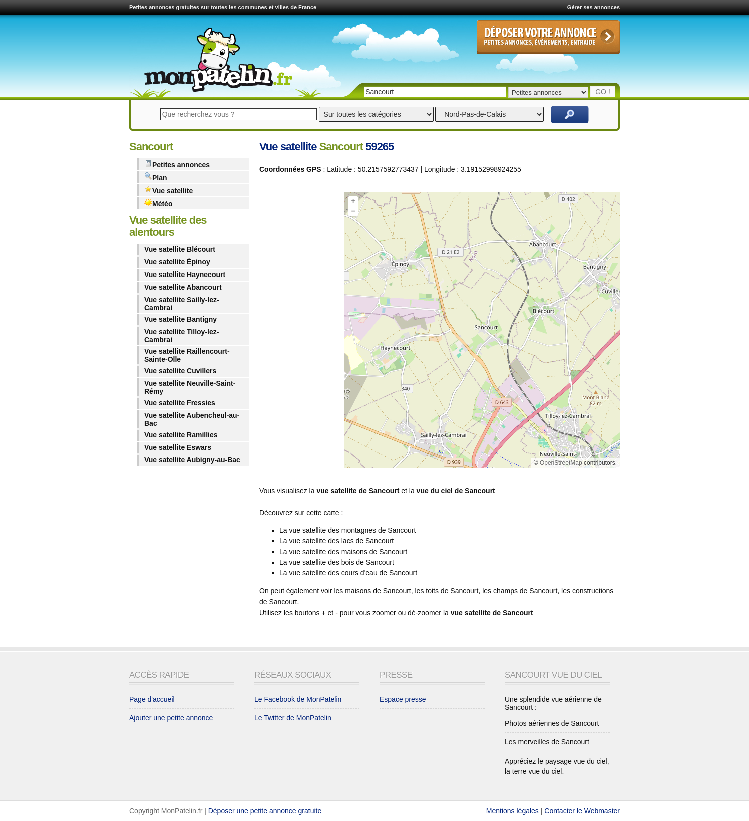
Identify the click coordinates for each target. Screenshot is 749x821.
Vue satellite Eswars (177, 447)
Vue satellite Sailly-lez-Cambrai (181, 304)
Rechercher (570, 114)
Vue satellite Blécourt (179, 249)
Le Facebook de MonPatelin (297, 699)
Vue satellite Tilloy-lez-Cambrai (181, 336)
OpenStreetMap (561, 462)
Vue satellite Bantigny (180, 319)
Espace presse (403, 699)
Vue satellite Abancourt (183, 287)
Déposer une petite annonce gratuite (265, 811)
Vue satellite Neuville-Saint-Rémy (189, 387)
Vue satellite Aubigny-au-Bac (192, 460)
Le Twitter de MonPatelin (292, 718)
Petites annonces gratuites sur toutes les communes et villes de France (222, 7)
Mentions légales (512, 811)
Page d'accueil (152, 699)
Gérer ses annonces (593, 7)
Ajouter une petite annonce (171, 718)
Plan (155, 177)
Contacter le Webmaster (582, 811)
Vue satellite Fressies (179, 403)
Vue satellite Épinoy (177, 262)
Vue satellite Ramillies (181, 435)
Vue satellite (168, 190)
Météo (158, 203)
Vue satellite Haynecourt (184, 274)
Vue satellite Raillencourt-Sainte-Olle (187, 355)
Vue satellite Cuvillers (180, 371)
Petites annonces (177, 164)
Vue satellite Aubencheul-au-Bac (191, 419)
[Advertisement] (299, 332)
